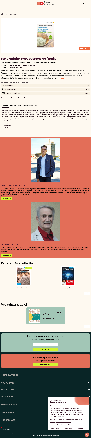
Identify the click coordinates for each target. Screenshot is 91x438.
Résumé (5, 105)
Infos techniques (15, 105)
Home (2, 14)
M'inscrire (45, 349)
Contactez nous (45, 364)
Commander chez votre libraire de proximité (17, 98)
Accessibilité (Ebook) (30, 105)
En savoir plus (6, 198)
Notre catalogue (11, 14)
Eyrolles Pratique (16, 68)
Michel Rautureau (34, 65)
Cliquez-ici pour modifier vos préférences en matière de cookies (45, 435)
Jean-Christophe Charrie (18, 65)
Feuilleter (84, 48)
